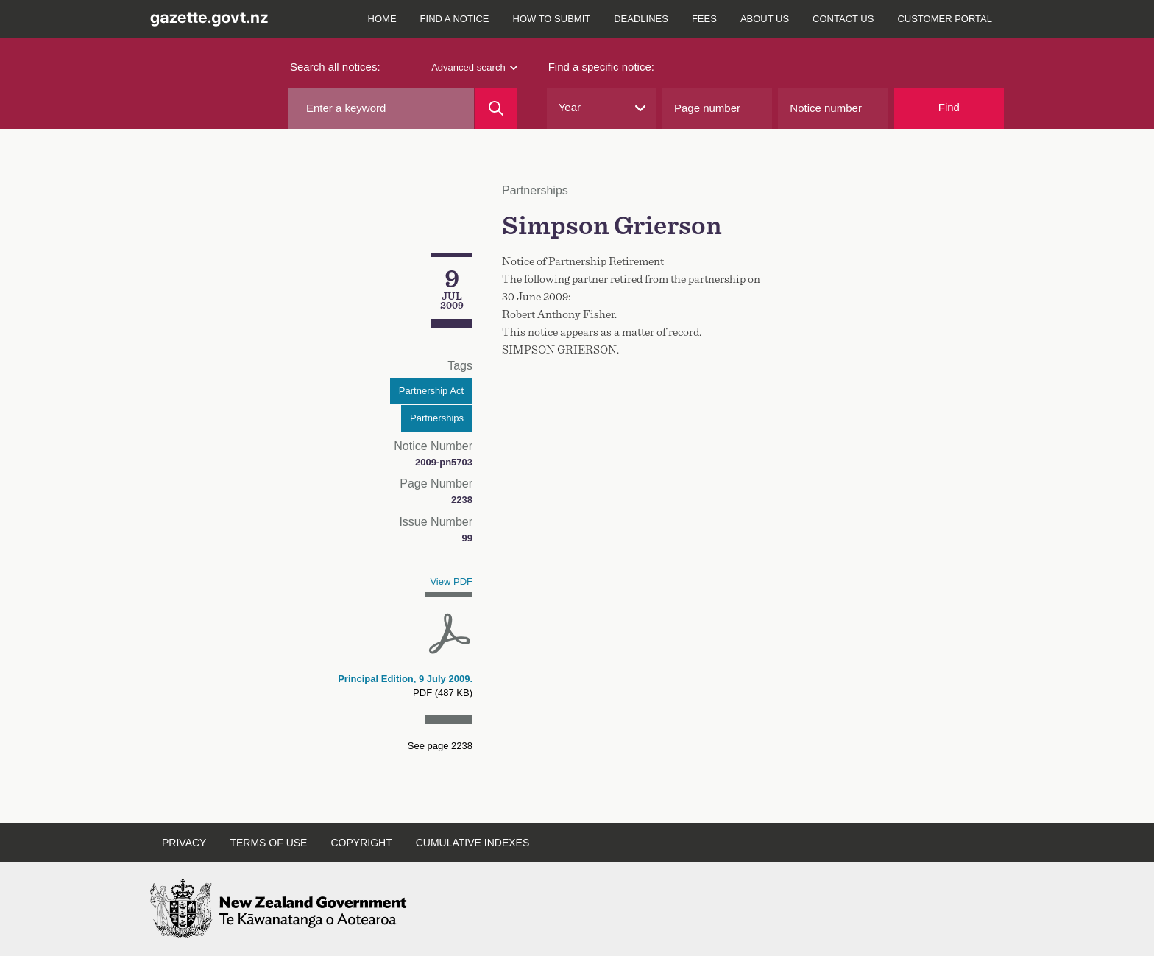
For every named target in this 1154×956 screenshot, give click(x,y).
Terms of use (268, 842)
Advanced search (474, 67)
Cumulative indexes (473, 842)
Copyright (361, 842)
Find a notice (454, 18)
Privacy (184, 842)
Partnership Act (431, 390)
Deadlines (641, 18)
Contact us (843, 18)
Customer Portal (944, 18)
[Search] (496, 108)
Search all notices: (335, 66)
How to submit (552, 18)
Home (382, 18)
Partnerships (437, 417)
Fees (704, 18)
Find (949, 107)
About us (764, 18)
